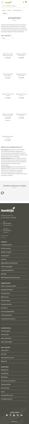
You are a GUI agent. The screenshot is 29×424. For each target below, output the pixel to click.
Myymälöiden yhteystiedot (9, 263)
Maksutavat (4, 297)
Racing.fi (3, 354)
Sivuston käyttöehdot (7, 311)
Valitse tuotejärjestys (6, 35)
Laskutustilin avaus (7, 395)
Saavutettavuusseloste (8, 319)
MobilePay (4, 377)
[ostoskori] (26, 2)
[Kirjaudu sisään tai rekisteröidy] (23, 2)
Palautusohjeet (5, 301)
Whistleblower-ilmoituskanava (10, 277)
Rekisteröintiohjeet (7, 290)
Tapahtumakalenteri (7, 270)
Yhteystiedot (5, 256)
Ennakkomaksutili (6, 399)
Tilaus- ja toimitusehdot (8, 286)
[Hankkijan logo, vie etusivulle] (9, 2)
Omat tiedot (5, 334)
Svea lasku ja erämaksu (8, 381)
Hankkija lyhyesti (6, 245)
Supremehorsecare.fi (7, 358)
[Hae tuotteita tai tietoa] (14, 6)
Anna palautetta (6, 338)
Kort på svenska (6, 248)
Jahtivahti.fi (4, 350)
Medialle (3, 274)
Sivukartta (4, 308)
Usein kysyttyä (5, 331)
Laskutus (4, 259)
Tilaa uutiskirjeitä (6, 342)
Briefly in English (6, 252)
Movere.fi (4, 361)
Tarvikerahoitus (6, 384)
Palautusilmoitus (6, 304)
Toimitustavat (5, 293)
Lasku (3, 392)
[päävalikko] (2, 2)
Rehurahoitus (5, 388)
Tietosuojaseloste (6, 315)
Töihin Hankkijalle (6, 267)
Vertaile (7, 120)
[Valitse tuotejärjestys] (7, 38)
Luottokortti (4, 373)
